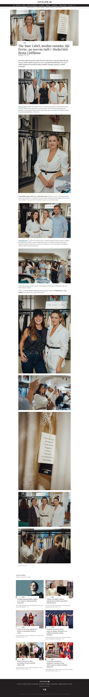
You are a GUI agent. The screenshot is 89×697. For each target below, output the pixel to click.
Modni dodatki (50, 7)
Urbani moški (62, 5)
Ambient (48, 5)
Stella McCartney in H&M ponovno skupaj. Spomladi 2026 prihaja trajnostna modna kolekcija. (57, 632)
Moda (23, 5)
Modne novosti (31, 7)
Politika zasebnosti (53, 694)
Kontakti (41, 686)
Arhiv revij (47, 686)
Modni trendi (40, 7)
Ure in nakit (58, 7)
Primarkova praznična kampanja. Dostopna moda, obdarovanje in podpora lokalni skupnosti (57, 664)
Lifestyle (18, 5)
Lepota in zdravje (32, 5)
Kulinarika (41, 5)
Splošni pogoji (42, 694)
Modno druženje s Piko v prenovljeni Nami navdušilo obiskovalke (26, 663)
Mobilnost (55, 5)
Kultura (70, 5)
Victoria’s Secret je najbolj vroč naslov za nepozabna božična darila (27, 631)
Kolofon (47, 694)
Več (26, 637)
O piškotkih (60, 694)
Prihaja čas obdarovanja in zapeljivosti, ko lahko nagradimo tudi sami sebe (57, 601)
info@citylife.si (67, 694)
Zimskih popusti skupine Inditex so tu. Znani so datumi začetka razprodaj (27, 601)
